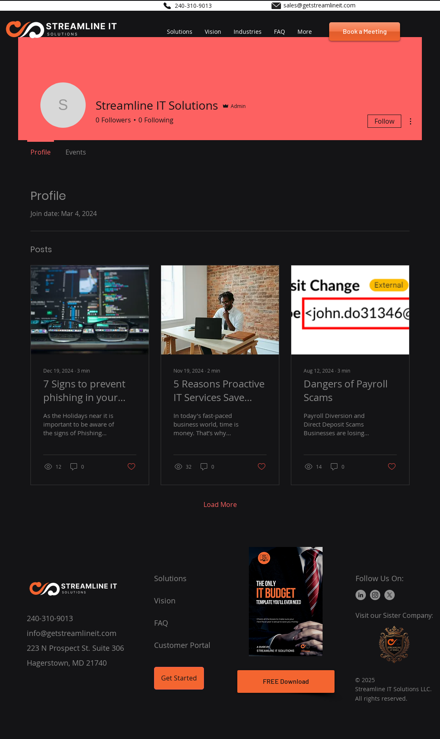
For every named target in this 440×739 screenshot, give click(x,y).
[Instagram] (375, 595)
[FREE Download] (286, 681)
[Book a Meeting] (364, 31)
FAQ (161, 623)
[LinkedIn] (361, 595)
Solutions (170, 578)
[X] (389, 595)
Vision (165, 600)
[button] (247, 31)
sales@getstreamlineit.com (319, 5)
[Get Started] (179, 678)
